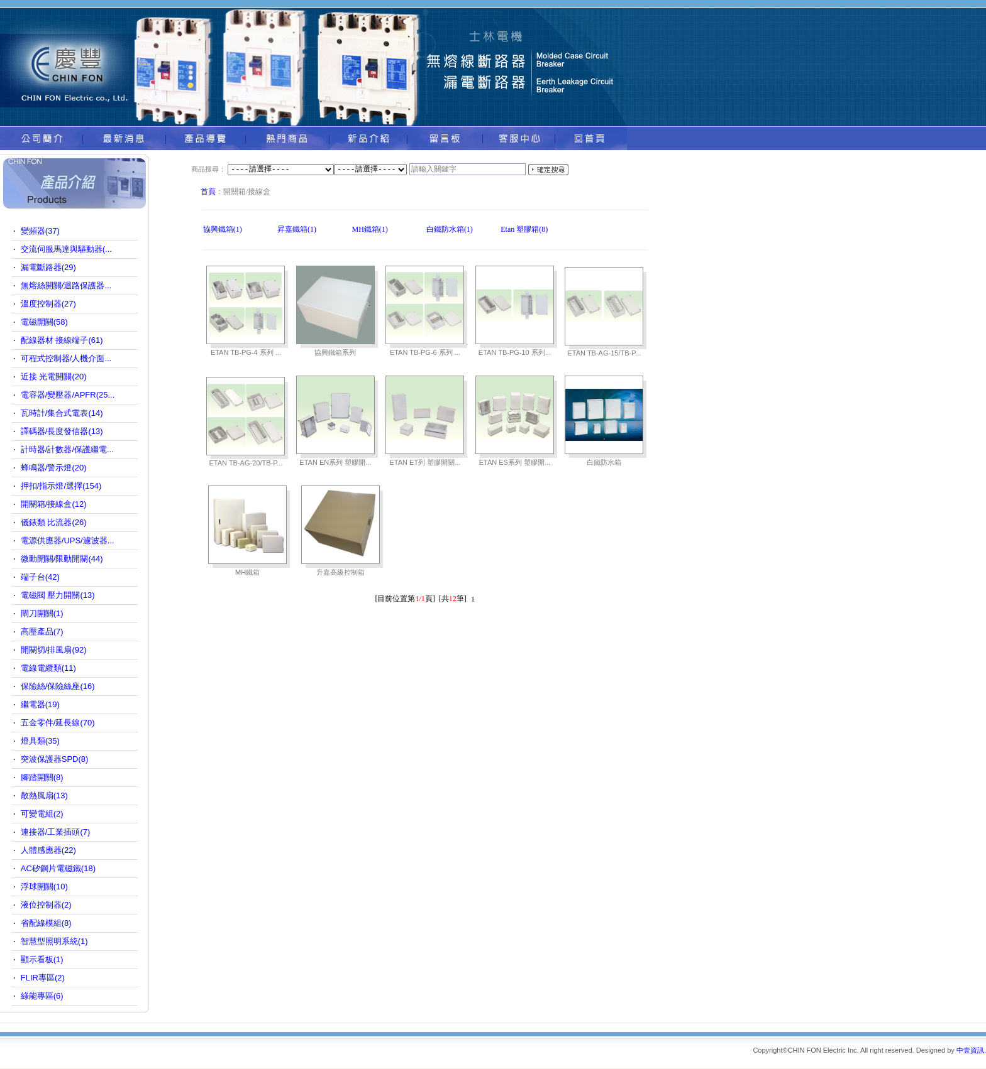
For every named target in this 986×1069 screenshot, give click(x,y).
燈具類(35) (40, 741)
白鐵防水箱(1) (449, 229)
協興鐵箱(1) (222, 229)
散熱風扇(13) (44, 795)
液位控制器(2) (46, 904)
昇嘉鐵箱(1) (296, 229)
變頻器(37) (40, 231)
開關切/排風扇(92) (54, 649)
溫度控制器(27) (48, 303)
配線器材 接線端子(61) (62, 340)
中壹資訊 (970, 1050)
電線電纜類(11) (48, 668)
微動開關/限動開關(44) (62, 558)
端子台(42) (40, 577)
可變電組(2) (42, 813)
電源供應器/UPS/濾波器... (67, 540)
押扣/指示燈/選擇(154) (61, 486)
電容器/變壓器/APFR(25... (68, 394)
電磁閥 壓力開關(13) (58, 595)
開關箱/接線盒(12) (54, 504)
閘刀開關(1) (42, 613)
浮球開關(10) (44, 886)
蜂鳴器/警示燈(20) (54, 467)
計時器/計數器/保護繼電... (67, 449)
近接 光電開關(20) (54, 376)
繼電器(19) (40, 704)
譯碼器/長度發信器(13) (62, 431)
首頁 (208, 191)
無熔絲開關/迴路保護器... (66, 285)
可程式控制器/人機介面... (66, 358)
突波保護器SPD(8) (55, 759)
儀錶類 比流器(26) (54, 522)
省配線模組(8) (46, 923)
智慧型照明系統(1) (54, 941)
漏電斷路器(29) (48, 267)
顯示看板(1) (42, 959)
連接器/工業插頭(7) (56, 832)
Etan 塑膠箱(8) (524, 229)
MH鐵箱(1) (369, 229)
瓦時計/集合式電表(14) (62, 413)
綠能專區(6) (42, 996)
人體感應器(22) (48, 850)
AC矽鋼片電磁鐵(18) (58, 868)
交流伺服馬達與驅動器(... (66, 249)
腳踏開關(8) (42, 777)
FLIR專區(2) (43, 977)
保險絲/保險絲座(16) (58, 686)
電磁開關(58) (44, 322)
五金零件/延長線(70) (58, 722)
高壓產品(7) (42, 631)
